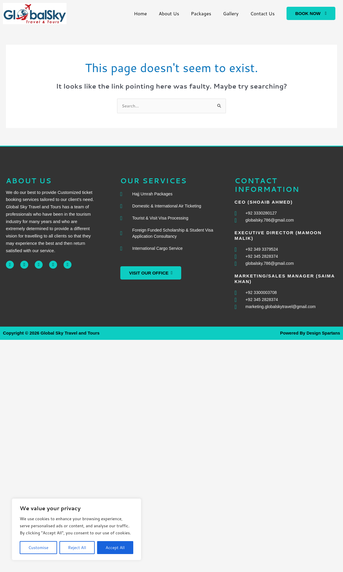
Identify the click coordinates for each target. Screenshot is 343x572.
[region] (76, 529)
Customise (38, 548)
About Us (169, 13)
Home (140, 13)
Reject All (77, 548)
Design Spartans (322, 335)
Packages (201, 13)
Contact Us (262, 13)
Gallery (231, 13)
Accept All (115, 548)
